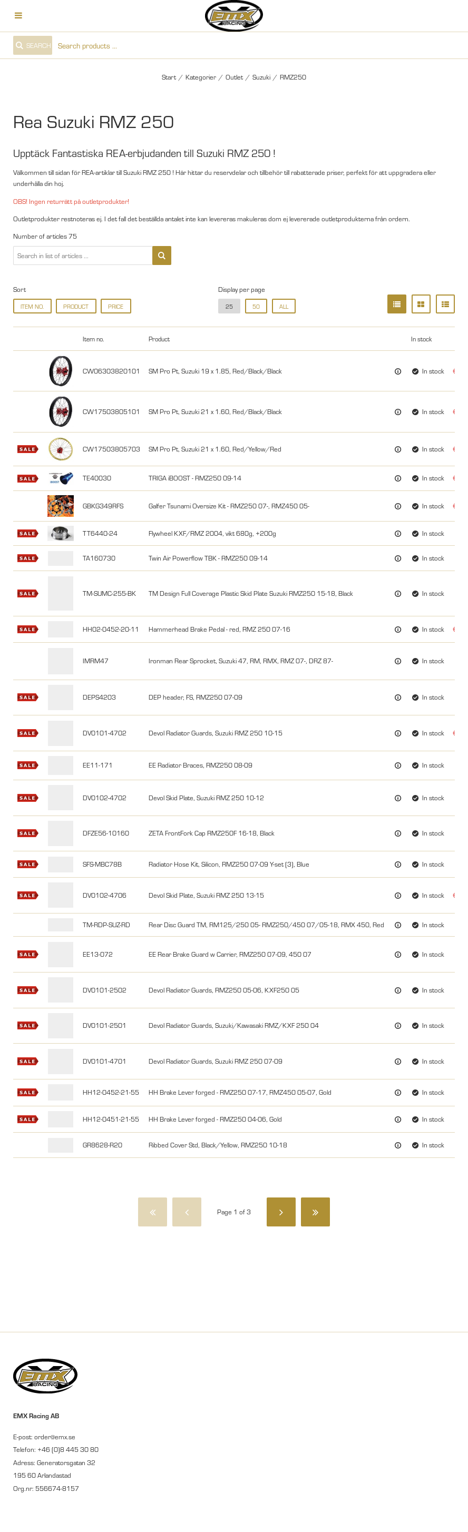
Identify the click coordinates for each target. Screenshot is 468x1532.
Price (115, 306)
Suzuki (261, 77)
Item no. (32, 306)
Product (76, 306)
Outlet (234, 77)
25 (229, 306)
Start (169, 77)
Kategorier (201, 77)
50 (256, 306)
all (283, 306)
